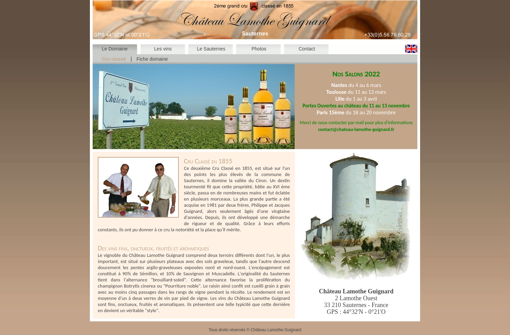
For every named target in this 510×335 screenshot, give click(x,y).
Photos (259, 49)
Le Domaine (115, 49)
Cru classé (114, 59)
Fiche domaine (152, 59)
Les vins (163, 49)
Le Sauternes (211, 49)
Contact (306, 49)
